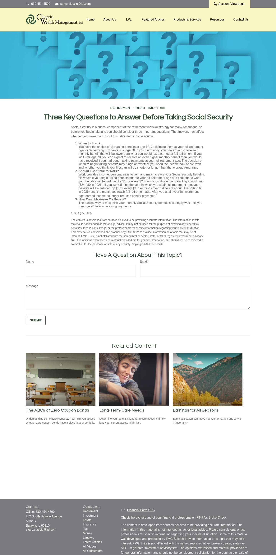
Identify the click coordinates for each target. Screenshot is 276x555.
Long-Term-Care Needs (121, 410)
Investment (90, 515)
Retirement (90, 511)
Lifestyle (88, 537)
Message (32, 286)
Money (87, 533)
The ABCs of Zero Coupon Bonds (57, 410)
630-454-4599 (38, 3)
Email (144, 261)
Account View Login (229, 4)
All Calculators (93, 551)
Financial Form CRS (141, 510)
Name (30, 261)
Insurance (89, 524)
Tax (85, 528)
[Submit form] (36, 320)
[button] (90, 19)
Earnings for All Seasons (195, 410)
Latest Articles (92, 542)
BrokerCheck (217, 517)
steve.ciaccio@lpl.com (73, 3)
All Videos (90, 546)
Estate (87, 520)
